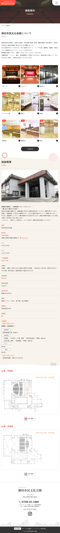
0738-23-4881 (5, 245)
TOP (2, 25)
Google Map (24, 238)
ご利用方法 (30, 149)
